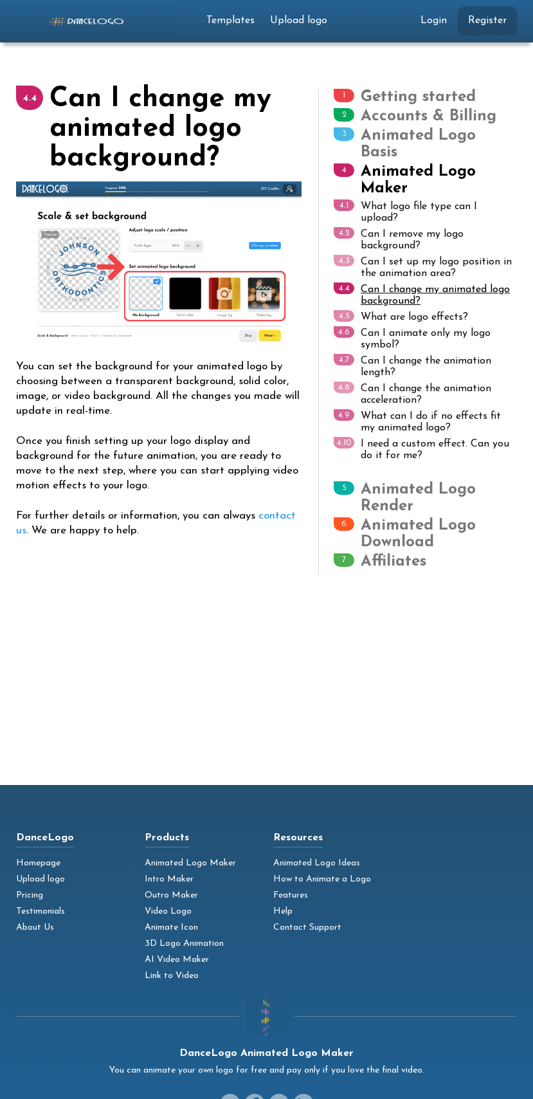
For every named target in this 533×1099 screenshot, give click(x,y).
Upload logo (298, 20)
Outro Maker (171, 895)
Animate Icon (171, 927)
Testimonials (40, 911)
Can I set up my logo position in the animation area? (423, 267)
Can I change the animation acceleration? (412, 393)
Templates (230, 20)
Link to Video (172, 976)
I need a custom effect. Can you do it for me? (421, 449)
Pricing (29, 895)
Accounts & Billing (428, 116)
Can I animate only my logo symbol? (412, 338)
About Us (35, 927)
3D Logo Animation (184, 943)
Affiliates (393, 561)
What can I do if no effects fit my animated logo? (417, 421)
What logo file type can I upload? (405, 211)
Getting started (418, 97)
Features (290, 895)
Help (283, 911)
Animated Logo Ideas (316, 863)
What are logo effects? (401, 316)
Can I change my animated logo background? (422, 294)
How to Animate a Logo (322, 879)
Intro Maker (169, 879)
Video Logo (168, 911)
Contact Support (307, 927)
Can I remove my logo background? (399, 239)
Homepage (38, 863)
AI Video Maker (177, 960)
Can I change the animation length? (412, 366)
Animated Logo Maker (190, 863)
